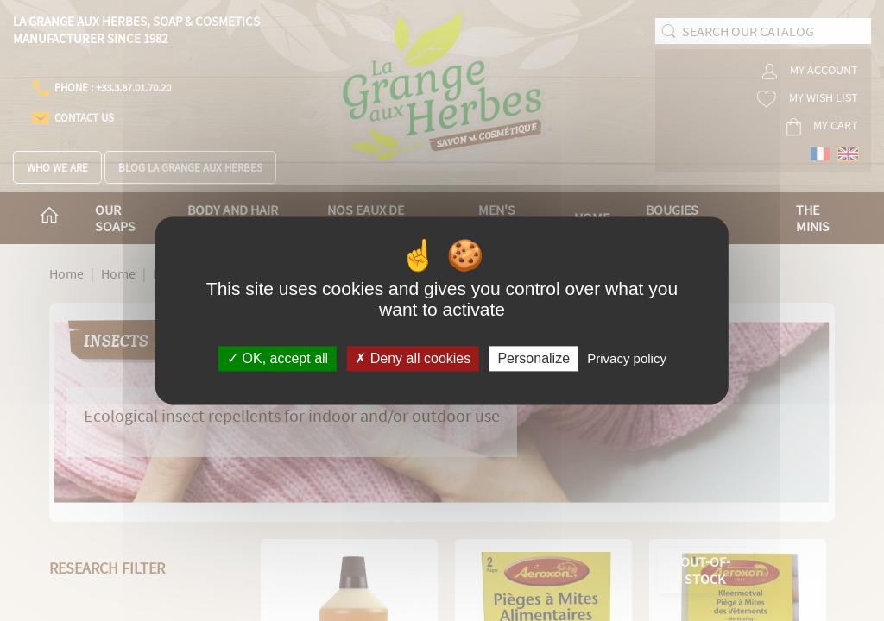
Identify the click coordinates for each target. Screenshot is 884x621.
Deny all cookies (412, 358)
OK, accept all (277, 358)
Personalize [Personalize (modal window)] (533, 358)
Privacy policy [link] (626, 358)
